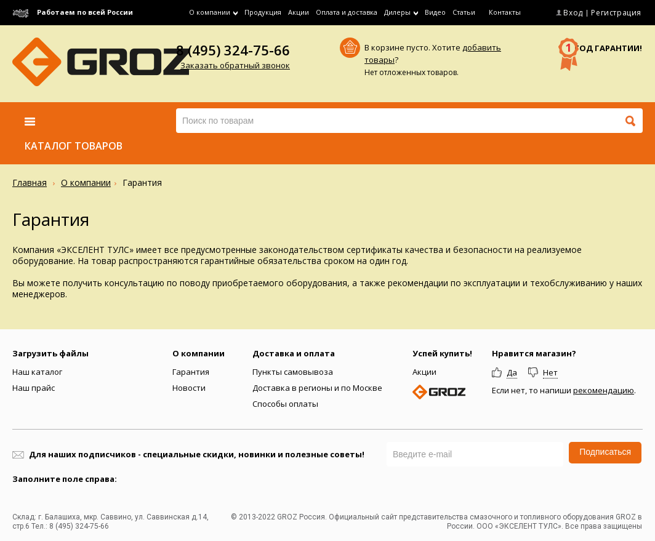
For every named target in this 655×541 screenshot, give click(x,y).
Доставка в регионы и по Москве (317, 387)
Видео (435, 12)
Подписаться (605, 452)
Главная (29, 182)
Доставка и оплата (293, 353)
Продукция (262, 12)
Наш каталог (37, 371)
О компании (86, 182)
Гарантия (190, 371)
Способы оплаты (285, 403)
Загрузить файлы (50, 353)
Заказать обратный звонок (235, 65)
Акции (298, 12)
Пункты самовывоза (292, 371)
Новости (189, 387)
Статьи (463, 12)
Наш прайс (33, 387)
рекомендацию (603, 390)
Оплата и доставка (346, 12)
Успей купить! (442, 353)
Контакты (505, 12)
